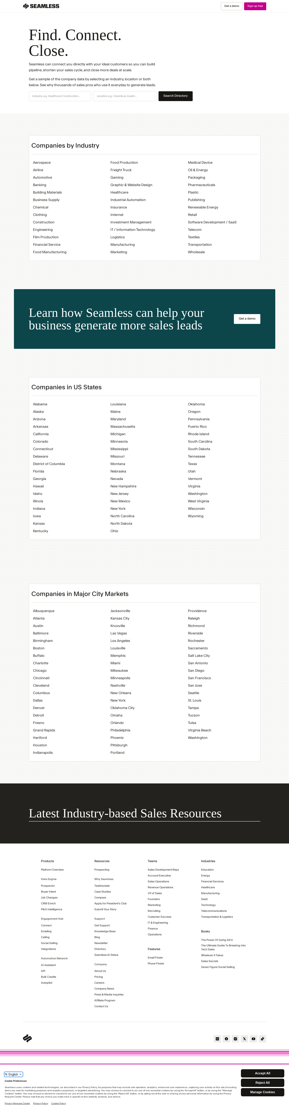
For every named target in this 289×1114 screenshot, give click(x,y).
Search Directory (175, 95)
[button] (60, 96)
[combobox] (60, 96)
